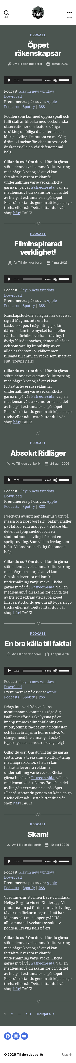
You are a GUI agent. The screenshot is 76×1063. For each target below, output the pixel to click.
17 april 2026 (60, 654)
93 (28, 1014)
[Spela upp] (9, 80)
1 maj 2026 (60, 262)
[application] (38, 80)
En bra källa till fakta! (37, 643)
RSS (42, 107)
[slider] (32, 80)
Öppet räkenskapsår (38, 49)
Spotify (29, 107)
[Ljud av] (55, 80)
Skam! (38, 834)
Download (13, 96)
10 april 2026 (59, 845)
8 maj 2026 (60, 64)
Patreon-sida (43, 187)
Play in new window (36, 91)
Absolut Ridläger (38, 453)
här (16, 213)
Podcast (38, 34)
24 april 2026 (59, 463)
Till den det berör (30, 64)
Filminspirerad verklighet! (38, 248)
